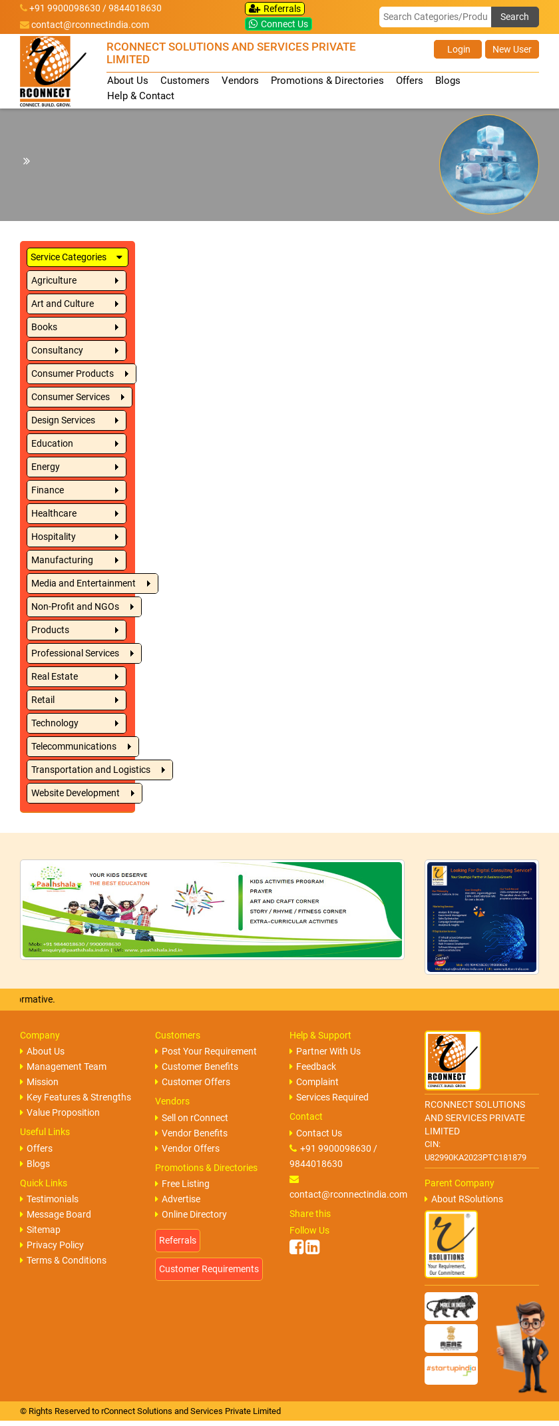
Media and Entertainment (83, 583)
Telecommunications (73, 746)
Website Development (75, 793)
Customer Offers (192, 1081)
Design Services (63, 420)
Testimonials (49, 1199)
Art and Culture (62, 303)
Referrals (275, 8)
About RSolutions (464, 1199)
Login (457, 49)
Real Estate (54, 676)
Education (52, 443)
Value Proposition (60, 1112)
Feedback (312, 1066)
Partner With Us (325, 1051)
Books (44, 327)
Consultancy (57, 350)
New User (512, 49)
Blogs (448, 81)
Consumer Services (70, 396)
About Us (127, 81)
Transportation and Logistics (90, 769)
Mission (39, 1081)
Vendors (240, 81)
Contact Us (315, 1133)
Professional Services (75, 653)
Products (50, 629)
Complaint (314, 1081)
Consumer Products (72, 373)
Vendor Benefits (191, 1133)
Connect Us (278, 24)
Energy (45, 466)
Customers (185, 81)
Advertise (177, 1199)
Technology (55, 723)
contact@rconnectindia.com (90, 24)
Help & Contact (140, 96)
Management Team (63, 1066)
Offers (409, 81)
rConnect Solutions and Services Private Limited (191, 1411)
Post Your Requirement (206, 1051)
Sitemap (40, 1229)
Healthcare (54, 513)
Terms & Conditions (63, 1260)
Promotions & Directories (327, 81)
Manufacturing (62, 560)
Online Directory (191, 1214)
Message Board (55, 1214)
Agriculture (54, 280)
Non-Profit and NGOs (75, 606)
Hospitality (53, 536)
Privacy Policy (52, 1245)
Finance (47, 490)
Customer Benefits (196, 1066)
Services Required (329, 1097)
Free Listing (182, 1183)
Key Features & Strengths (75, 1097)
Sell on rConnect (191, 1117)
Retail (43, 699)
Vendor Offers (187, 1148)
